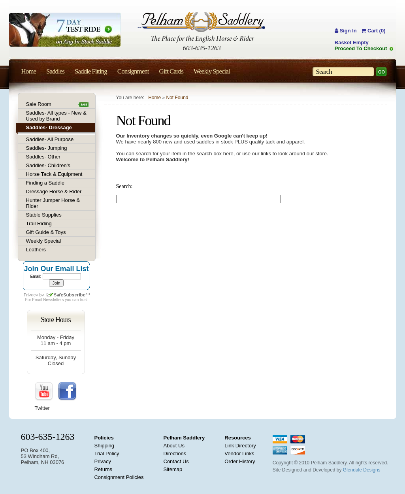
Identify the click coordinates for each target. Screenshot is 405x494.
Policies (103, 438)
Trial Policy (106, 453)
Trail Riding (39, 223)
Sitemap (173, 469)
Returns (103, 469)
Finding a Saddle (45, 183)
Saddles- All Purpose (50, 139)
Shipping (104, 446)
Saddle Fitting (91, 71)
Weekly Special (43, 241)
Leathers (36, 250)
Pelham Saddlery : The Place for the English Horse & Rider (201, 27)
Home (154, 97)
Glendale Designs (362, 470)
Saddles (55, 71)
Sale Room (38, 104)
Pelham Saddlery (184, 438)
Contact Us (176, 461)
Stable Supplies (44, 215)
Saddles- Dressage (49, 127)
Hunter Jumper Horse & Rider (53, 203)
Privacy (102, 461)
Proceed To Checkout (361, 48)
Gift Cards (171, 71)
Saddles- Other (43, 157)
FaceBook (67, 391)
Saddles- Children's (48, 165)
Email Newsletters (48, 300)
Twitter (42, 408)
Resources (237, 438)
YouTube (44, 391)
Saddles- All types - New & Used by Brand (56, 116)
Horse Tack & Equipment (54, 174)
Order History (239, 461)
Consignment (133, 71)
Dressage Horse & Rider (54, 191)
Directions (175, 453)
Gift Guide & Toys (46, 232)
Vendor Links (239, 453)
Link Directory (240, 446)
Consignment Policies (118, 477)
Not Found (177, 97)
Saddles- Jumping (46, 148)
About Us (174, 446)
